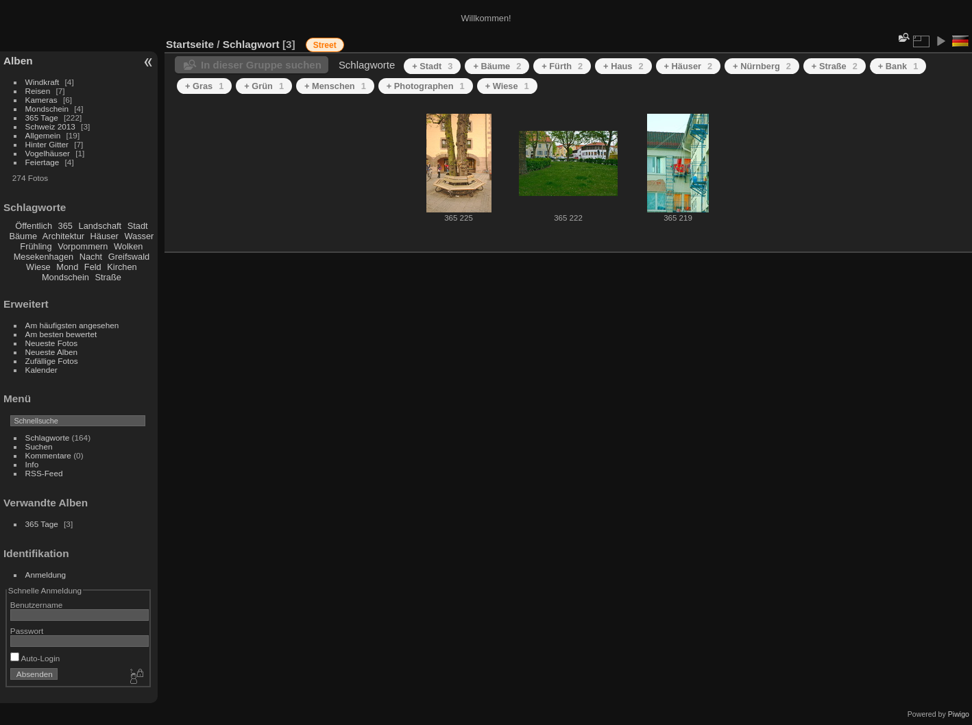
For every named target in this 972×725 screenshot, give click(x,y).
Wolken (128, 246)
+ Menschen (335, 86)
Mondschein (47, 108)
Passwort (26, 630)
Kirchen (121, 267)
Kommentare (48, 455)
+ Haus (623, 66)
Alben (18, 60)
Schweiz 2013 (50, 126)
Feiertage (42, 162)
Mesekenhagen (44, 256)
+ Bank (898, 66)
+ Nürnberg (762, 66)
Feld (92, 267)
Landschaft (100, 226)
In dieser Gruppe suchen (261, 65)
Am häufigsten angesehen (72, 325)
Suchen (39, 446)
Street (325, 45)
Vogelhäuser (47, 153)
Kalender (41, 369)
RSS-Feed (44, 473)
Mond (67, 267)
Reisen (38, 90)
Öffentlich (33, 226)
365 (65, 226)
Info (32, 464)
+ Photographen (426, 86)
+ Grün (264, 86)
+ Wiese (507, 86)
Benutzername (36, 604)
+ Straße (835, 66)
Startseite (190, 44)
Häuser (104, 236)
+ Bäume (497, 66)
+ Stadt (432, 66)
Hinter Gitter (47, 144)
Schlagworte (47, 437)
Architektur (63, 236)
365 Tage (41, 117)
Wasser (139, 236)
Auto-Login (35, 658)
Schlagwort (251, 44)
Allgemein (43, 135)
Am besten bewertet (61, 334)
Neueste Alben (51, 351)
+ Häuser (688, 66)
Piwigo (958, 714)
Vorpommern (83, 246)
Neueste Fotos (51, 343)
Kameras (41, 99)
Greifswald (128, 256)
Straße (108, 277)
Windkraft (42, 81)
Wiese (38, 267)
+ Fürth (562, 66)
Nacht (91, 256)
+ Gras (204, 86)
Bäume (23, 236)
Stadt (137, 226)
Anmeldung (45, 574)
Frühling (35, 246)
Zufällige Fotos (51, 360)
